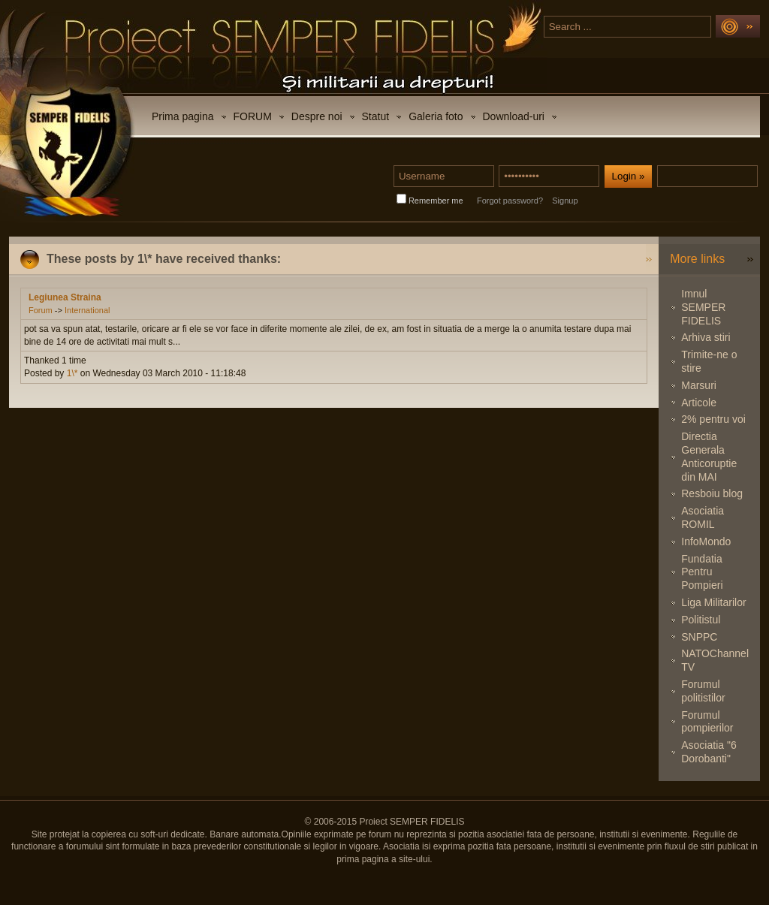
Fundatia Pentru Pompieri (701, 572)
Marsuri (698, 385)
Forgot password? (510, 200)
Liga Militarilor (713, 602)
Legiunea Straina (65, 297)
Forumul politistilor (703, 691)
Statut (376, 116)
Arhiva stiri (705, 337)
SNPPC (699, 637)
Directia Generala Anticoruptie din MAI (709, 456)
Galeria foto (436, 116)
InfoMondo (706, 541)
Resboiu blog (712, 493)
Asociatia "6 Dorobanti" (708, 752)
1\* (72, 373)
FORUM (253, 116)
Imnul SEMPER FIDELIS (703, 307)
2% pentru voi (713, 419)
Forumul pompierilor (707, 722)
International (87, 310)
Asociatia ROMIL (702, 517)
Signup (565, 200)
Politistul (700, 620)
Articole (698, 403)
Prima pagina (183, 116)
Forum (41, 310)
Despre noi (316, 116)
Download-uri (513, 116)
